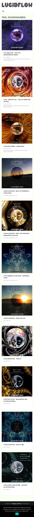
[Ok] (32, 511)
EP (9, 57)
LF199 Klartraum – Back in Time (14, 444)
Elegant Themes (16, 503)
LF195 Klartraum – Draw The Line (14, 318)
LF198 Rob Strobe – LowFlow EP (14, 146)
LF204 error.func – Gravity (12, 358)
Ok (17, 514)
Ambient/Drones (12, 195)
